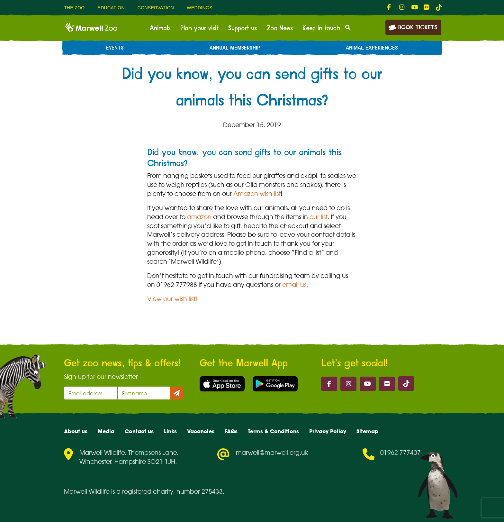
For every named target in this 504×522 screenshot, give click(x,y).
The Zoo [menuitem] (74, 7)
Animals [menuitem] (160, 28)
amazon (199, 217)
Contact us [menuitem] (139, 431)
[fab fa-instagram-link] (402, 7)
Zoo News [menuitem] (279, 28)
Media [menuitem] (106, 431)
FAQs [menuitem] (231, 431)
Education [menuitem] (110, 7)
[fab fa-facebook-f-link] (390, 7)
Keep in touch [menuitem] (321, 28)
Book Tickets (412, 27)
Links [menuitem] (170, 431)
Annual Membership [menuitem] (235, 47)
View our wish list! (172, 299)
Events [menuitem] (115, 47)
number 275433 (199, 491)
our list (319, 217)
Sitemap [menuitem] (367, 431)
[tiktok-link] (439, 7)
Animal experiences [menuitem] (372, 47)
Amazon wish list (257, 193)
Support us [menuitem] (242, 28)
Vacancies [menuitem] (200, 431)
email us (294, 284)
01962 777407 (400, 452)
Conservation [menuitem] (156, 7)
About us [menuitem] (75, 431)
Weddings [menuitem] (199, 7)
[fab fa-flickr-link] (426, 7)
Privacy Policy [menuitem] (327, 431)
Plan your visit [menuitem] (199, 28)
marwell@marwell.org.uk (272, 452)
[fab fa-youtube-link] (414, 7)
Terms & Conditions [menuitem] (273, 431)
